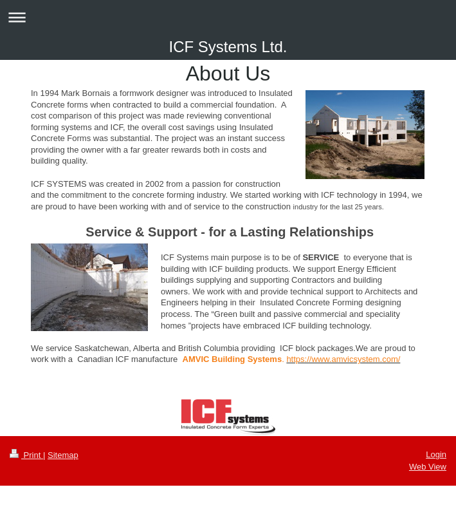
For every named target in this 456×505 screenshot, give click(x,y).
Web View (427, 467)
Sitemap (63, 455)
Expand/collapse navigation (228, 17)
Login (436, 454)
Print (26, 455)
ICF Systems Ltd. (228, 46)
